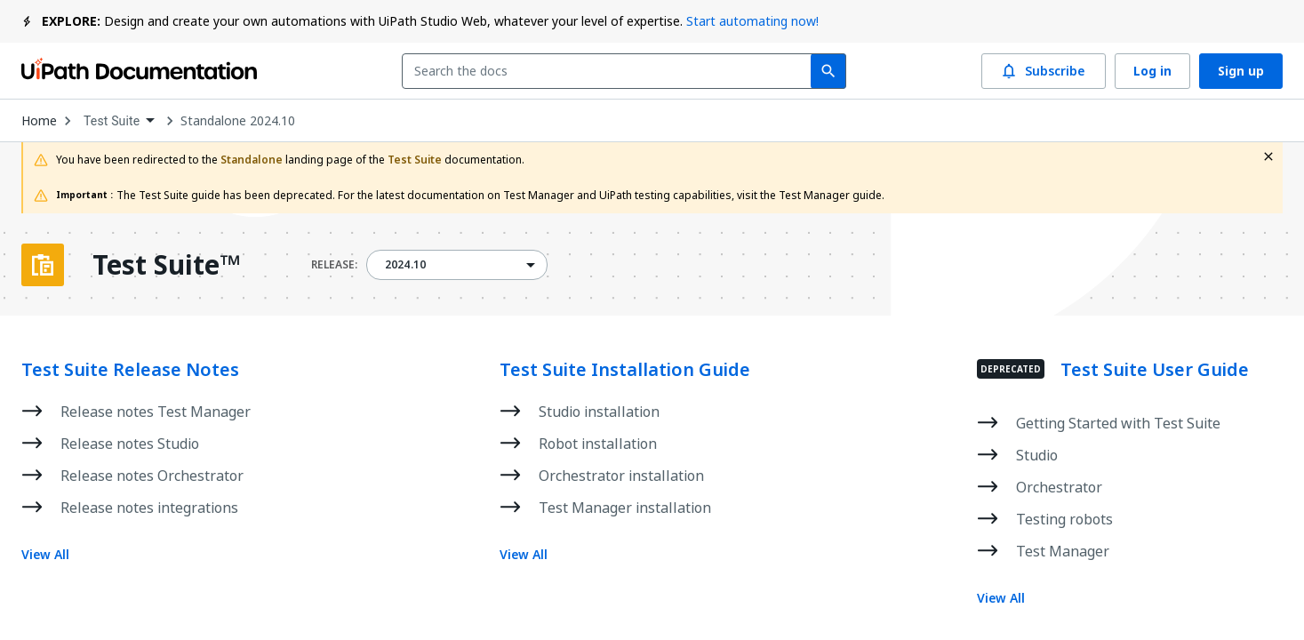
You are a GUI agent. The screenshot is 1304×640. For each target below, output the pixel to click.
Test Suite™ (166, 265)
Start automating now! (752, 21)
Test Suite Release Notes (130, 369)
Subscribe (1043, 71)
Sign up (1241, 71)
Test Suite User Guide (1154, 369)
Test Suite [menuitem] (112, 121)
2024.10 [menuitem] (405, 265)
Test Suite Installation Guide (625, 369)
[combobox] (610, 71)
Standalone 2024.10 (237, 121)
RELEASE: (334, 265)
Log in (1152, 71)
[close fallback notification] (1268, 156)
